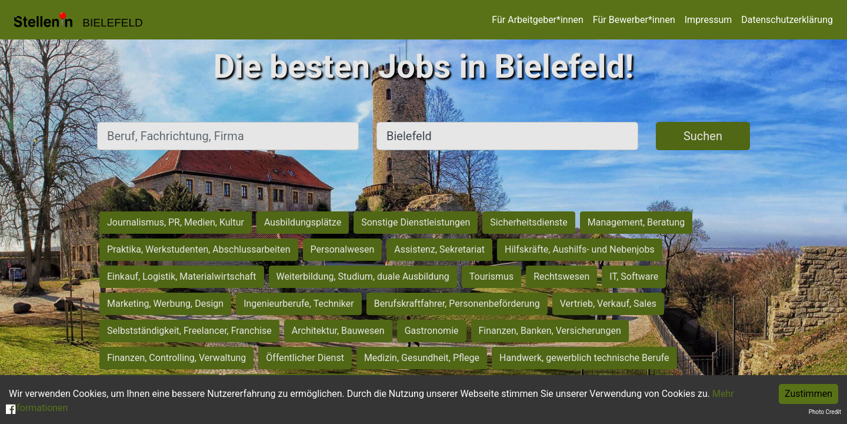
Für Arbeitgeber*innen (537, 19)
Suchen (702, 136)
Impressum (708, 19)
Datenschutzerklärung (787, 19)
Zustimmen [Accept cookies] (808, 393)
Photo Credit (825, 412)
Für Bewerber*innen (634, 19)
